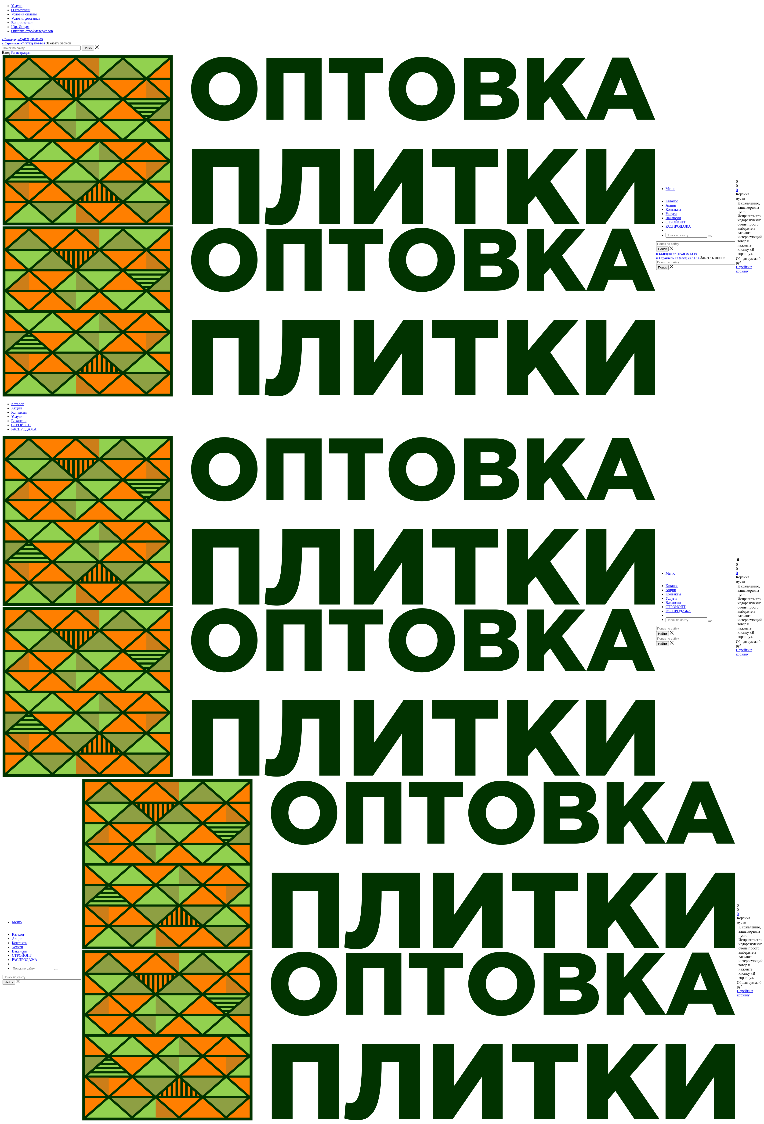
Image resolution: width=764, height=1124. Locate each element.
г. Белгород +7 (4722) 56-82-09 (22, 39)
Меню (670, 189)
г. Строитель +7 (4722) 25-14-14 (23, 43)
